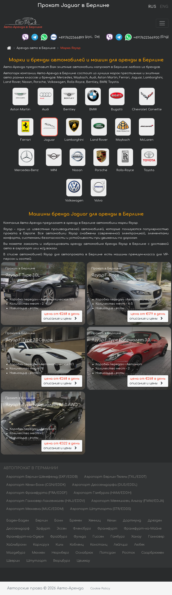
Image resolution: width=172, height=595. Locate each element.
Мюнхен (38, 552)
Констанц (98, 544)
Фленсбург (82, 528)
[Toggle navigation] (162, 23)
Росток (128, 552)
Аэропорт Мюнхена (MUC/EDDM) (35, 509)
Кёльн (111, 520)
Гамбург (117, 536)
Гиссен (98, 536)
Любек (139, 544)
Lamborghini (74, 139)
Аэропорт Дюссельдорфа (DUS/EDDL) (104, 484)
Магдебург (15, 552)
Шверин (13, 560)
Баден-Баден (17, 520)
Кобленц (77, 544)
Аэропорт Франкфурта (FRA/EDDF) (36, 492)
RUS (152, 7)
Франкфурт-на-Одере (25, 536)
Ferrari (25, 139)
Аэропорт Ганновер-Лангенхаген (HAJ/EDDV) (45, 501)
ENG (164, 7)
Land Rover (99, 139)
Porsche (101, 170)
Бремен (75, 520)
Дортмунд (132, 520)
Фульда (80, 536)
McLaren (146, 139)
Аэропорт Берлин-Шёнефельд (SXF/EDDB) (42, 476)
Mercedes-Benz (27, 170)
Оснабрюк (84, 552)
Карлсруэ (41, 544)
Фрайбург (58, 536)
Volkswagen (74, 200)
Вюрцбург (61, 560)
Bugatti (117, 109)
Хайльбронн (16, 544)
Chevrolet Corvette (147, 109)
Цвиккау (83, 560)
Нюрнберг (60, 552)
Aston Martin (20, 109)
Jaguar (49, 139)
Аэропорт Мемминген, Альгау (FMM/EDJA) (127, 501)
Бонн (58, 520)
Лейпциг (121, 544)
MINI (54, 170)
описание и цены (61, 316)
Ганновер (156, 536)
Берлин (41, 520)
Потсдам (107, 552)
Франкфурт (107, 528)
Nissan (77, 170)
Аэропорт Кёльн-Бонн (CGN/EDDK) (36, 484)
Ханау (136, 536)
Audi (45, 109)
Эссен (62, 528)
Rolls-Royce (125, 170)
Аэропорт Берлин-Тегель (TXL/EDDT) (115, 476)
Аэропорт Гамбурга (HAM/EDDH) (102, 492)
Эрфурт (43, 528)
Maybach (123, 139)
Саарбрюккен (152, 552)
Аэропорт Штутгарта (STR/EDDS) (100, 509)
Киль (59, 544)
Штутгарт (36, 560)
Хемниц (94, 520)
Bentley (69, 109)
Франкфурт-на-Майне (142, 528)
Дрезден (155, 520)
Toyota (149, 170)
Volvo (98, 200)
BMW (93, 109)
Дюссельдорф (18, 528)
